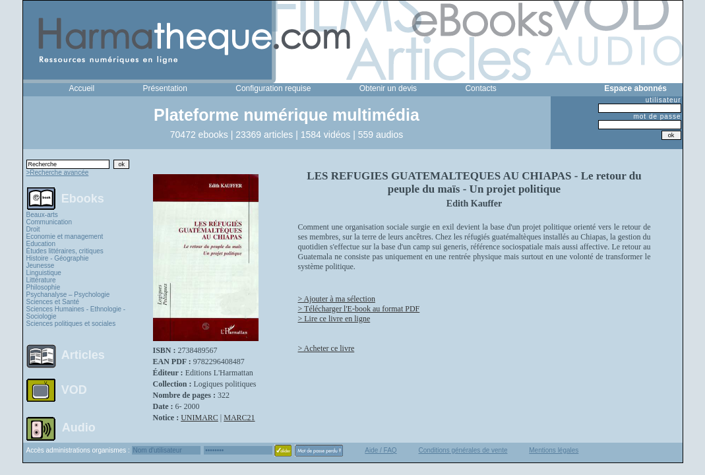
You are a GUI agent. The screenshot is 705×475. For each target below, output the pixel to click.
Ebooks (82, 198)
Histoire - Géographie (57, 258)
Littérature (41, 280)
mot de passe (657, 116)
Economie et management (65, 236)
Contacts (480, 88)
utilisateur (663, 100)
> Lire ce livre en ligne (334, 318)
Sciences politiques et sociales (71, 323)
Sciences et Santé (53, 301)
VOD (74, 389)
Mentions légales (553, 450)
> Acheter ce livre (326, 348)
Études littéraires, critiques (65, 251)
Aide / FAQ (380, 450)
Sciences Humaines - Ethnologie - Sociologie (76, 312)
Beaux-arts (42, 214)
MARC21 (239, 417)
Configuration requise (273, 88)
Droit (33, 229)
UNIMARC (199, 417)
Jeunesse (40, 265)
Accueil (82, 88)
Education (40, 243)
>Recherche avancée (57, 172)
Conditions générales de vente (462, 450)
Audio (79, 426)
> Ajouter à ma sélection (336, 298)
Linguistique (43, 272)
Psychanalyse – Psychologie (68, 294)
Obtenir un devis (388, 88)
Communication (49, 222)
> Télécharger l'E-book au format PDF (359, 308)
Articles (83, 355)
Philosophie (43, 287)
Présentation (165, 88)
